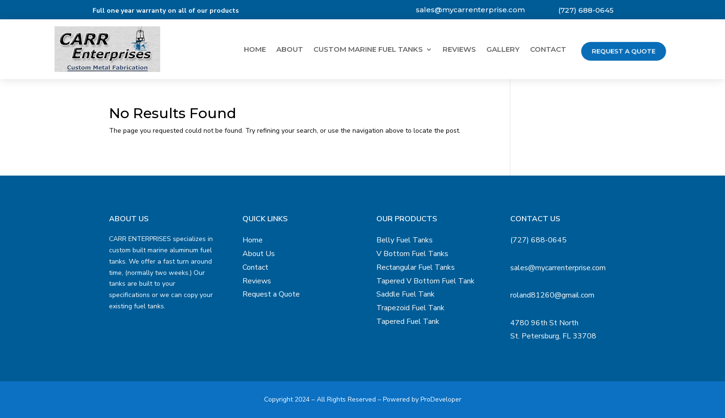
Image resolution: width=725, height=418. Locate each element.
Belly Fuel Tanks (404, 240)
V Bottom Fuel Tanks (412, 254)
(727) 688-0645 (586, 10)
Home (255, 50)
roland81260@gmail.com (552, 295)
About (289, 50)
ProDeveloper (441, 399)
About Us (258, 254)
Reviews (459, 50)
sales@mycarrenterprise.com (470, 9)
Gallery (503, 50)
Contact (548, 50)
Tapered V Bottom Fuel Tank (425, 281)
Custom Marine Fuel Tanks (368, 50)
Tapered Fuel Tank (407, 321)
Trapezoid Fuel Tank (410, 308)
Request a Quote (623, 51)
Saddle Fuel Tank (405, 294)
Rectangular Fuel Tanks (415, 267)
